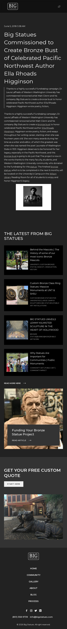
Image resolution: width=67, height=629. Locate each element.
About (33, 588)
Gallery (33, 581)
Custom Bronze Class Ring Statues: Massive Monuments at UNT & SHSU (45, 288)
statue (33, 167)
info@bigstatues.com (41, 617)
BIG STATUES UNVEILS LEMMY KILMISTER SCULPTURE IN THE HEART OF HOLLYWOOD (44, 324)
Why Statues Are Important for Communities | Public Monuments (42, 358)
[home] (13, 6)
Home (33, 568)
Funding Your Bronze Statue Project (28, 432)
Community (33, 575)
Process (33, 601)
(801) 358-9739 (20, 617)
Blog (33, 595)
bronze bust (44, 124)
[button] (59, 6)
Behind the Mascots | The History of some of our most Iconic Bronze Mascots (44, 255)
